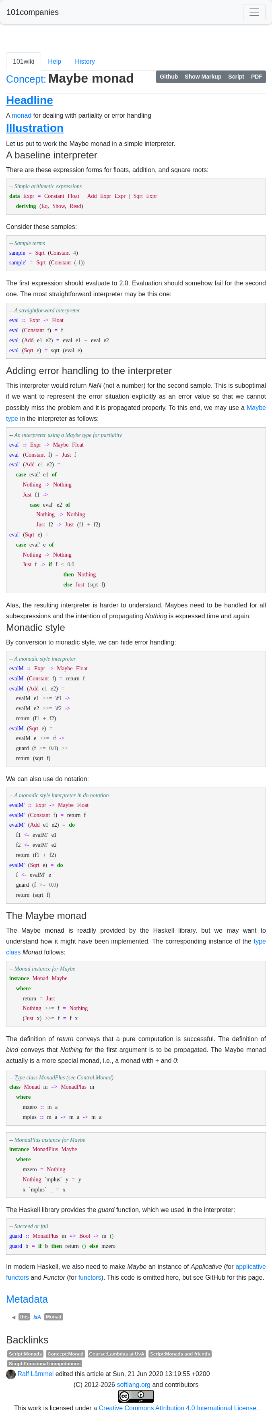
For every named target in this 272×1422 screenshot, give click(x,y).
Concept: (26, 79)
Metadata (27, 1299)
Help (54, 61)
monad (21, 115)
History (85, 61)
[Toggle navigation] (254, 12)
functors (89, 1277)
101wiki (23, 61)
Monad (54, 1317)
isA (37, 1317)
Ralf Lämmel (35, 1373)
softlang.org (133, 1384)
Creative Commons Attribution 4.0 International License (177, 1408)
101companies (32, 12)
